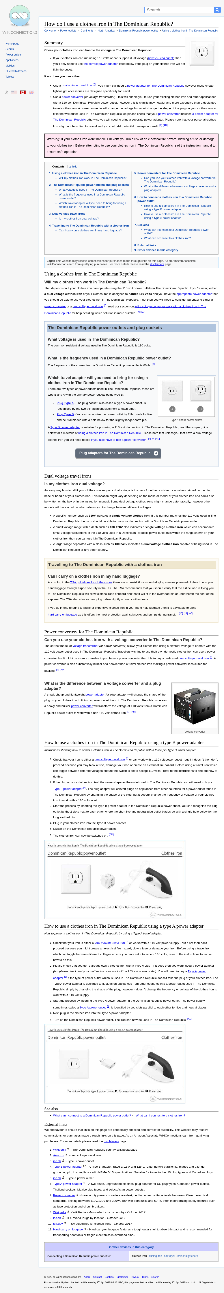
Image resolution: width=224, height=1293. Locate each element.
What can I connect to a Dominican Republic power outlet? (92, 1115)
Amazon (58, 1155)
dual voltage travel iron (77, 85)
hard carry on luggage (62, 614)
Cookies (109, 1277)
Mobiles (10, 65)
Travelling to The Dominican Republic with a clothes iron (90, 225)
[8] (153, 364)
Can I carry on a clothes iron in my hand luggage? (90, 230)
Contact (97, 1277)
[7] (160, 125)
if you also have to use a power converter (118, 439)
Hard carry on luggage (68, 1229)
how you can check (161, 58)
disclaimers (157, 264)
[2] (94, 84)
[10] (181, 613)
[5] (107, 1006)
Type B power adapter (65, 427)
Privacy (135, 1277)
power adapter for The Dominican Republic (155, 85)
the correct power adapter (101, 63)
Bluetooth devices (16, 71)
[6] (65, 976)
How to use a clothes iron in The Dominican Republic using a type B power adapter (177, 207)
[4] (149, 438)
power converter (72, 97)
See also (143, 225)
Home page (12, 43)
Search (10, 49)
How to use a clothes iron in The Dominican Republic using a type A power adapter (177, 216)
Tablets (10, 76)
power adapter (95, 694)
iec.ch (57, 1161)
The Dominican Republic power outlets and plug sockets (90, 184)
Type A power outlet (93, 1007)
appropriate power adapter (194, 294)
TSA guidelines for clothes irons (91, 582)
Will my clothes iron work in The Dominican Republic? (93, 178)
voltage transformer (85, 645)
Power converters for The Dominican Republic (169, 173)
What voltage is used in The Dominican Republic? (90, 189)
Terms (145, 1277)
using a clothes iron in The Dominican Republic (109, 433)
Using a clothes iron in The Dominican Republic (84, 173)
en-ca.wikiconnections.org (67, 1277)
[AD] (165, 125)
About (87, 1277)
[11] (186, 613)
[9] (153, 438)
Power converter (64, 1195)
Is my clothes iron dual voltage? (79, 218)
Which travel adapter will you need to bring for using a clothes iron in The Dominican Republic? (93, 204)
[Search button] (217, 10)
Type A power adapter (67, 1183)
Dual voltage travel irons (68, 213)
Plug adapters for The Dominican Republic (115, 453)
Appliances (12, 60)
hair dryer (169, 1256)
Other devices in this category (158, 250)
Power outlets (14, 54)
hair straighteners (187, 1256)
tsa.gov (58, 1223)
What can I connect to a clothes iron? (167, 238)
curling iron (155, 1256)
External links (147, 245)
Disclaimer (122, 1277)
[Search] (179, 10)
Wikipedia (59, 1149)
